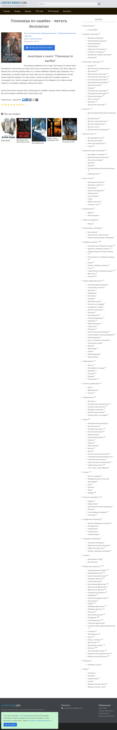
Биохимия (91, 296)
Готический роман (94, 581)
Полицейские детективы (97, 93)
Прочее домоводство (96, 190)
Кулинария (92, 188)
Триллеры (91, 102)
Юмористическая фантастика (98, 653)
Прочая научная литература (98, 332)
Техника (86, 555)
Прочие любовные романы (98, 265)
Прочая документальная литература (101, 168)
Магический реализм (96, 437)
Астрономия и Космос (96, 287)
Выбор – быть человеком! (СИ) (53, 139)
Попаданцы (92, 617)
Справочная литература (92, 519)
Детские (86, 109)
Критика (91, 163)
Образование (88, 361)
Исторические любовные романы (42, 33)
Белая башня (5, 140)
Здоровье (91, 371)
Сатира (90, 681)
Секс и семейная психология (98, 340)
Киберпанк (92, 595)
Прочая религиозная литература (100, 507)
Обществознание (94, 323)
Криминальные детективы (97, 82)
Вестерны (91, 401)
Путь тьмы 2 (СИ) (68, 141)
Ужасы (90, 637)
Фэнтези (28, 36)
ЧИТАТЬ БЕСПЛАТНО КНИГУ (41, 47)
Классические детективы (97, 80)
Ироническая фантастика (97, 587)
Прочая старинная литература (99, 551)
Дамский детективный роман (98, 68)
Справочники (92, 532)
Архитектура (92, 562)
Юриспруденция (94, 354)
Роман (90, 451)
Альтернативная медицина (97, 285)
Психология (92, 379)
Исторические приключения (98, 404)
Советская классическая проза (99, 462)
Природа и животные (96, 409)
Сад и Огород (93, 196)
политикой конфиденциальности (40, 720)
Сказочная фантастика (96, 623)
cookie (21, 715)
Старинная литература (91, 539)
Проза (85, 419)
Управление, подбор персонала (99, 55)
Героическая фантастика (97, 576)
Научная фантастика (95, 615)
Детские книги (88, 134)
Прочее (86, 472)
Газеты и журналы (94, 476)
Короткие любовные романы (98, 249)
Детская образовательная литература (102, 113)
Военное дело (88, 26)
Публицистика (93, 174)
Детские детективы (95, 141)
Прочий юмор (93, 678)
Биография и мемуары (96, 368)
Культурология (93, 315)
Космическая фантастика (97, 598)
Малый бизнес (93, 46)
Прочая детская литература (98, 129)
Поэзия (90, 393)
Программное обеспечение (98, 235)
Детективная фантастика (97, 584)
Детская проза (93, 118)
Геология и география (96, 304)
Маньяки (91, 88)
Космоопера (92, 601)
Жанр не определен (90, 220)
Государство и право (95, 307)
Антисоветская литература (97, 423)
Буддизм (91, 501)
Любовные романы (90, 242)
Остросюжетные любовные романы (101, 257)
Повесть (91, 443)
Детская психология (95, 310)
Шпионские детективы (96, 105)
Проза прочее (93, 446)
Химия (90, 351)
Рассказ (90, 448)
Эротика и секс (93, 204)
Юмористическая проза (96, 684)
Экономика (92, 57)
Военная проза (93, 426)
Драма (90, 213)
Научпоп (91, 165)
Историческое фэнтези (96, 592)
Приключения (88, 397)
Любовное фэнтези (95, 609)
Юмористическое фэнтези (97, 656)
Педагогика (92, 326)
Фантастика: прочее (95, 645)
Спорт (90, 199)
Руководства (92, 529)
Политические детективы (97, 91)
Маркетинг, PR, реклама (96, 49)
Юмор (85, 669)
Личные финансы (94, 43)
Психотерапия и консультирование (101, 335)
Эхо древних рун (38, 143)
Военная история (94, 301)
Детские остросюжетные (97, 121)
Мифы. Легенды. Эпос (96, 548)
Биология (91, 290)
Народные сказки (94, 665)
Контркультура (93, 434)
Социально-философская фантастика (101, 626)
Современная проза (95, 465)
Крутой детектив (94, 85)
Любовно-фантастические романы (100, 251)
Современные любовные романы (100, 271)
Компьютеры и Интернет (92, 228)
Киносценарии (93, 215)
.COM (14, 2)
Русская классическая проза (98, 454)
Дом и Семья (88, 178)
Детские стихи (93, 127)
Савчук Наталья (35, 39)
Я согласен (11, 724)
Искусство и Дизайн (95, 160)
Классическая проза (95, 432)
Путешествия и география (97, 415)
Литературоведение (95, 318)
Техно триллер (93, 99)
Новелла (91, 440)
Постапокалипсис (94, 620)
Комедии (91, 676)
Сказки (90, 146)
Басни (90, 387)
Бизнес (90, 365)
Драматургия (88, 209)
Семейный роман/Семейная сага (100, 457)
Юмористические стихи (96, 687)
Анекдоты (91, 673)
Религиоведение (94, 337)
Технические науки (95, 343)
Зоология (91, 312)
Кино (90, 484)
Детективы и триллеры (91, 62)
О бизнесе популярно (96, 52)
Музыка (90, 487)
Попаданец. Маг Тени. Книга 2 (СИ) (22, 141)
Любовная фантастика (67, 33)
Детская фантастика (95, 138)
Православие (92, 504)
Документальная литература (93, 150)
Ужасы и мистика (94, 640)
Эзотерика (92, 515)
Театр (90, 490)
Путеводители (93, 526)
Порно (90, 262)
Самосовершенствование (97, 512)
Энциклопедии (93, 534)
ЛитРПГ (90, 604)
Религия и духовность (91, 497)
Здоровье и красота (95, 185)
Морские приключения (96, 407)
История (91, 373)
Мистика (91, 612)
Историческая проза (95, 429)
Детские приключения (96, 124)
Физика (90, 346)
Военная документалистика (98, 157)
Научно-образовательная (92, 281)
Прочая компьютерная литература (100, 237)
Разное (90, 224)
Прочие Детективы (95, 96)
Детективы (92, 71)
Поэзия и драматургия (91, 383)
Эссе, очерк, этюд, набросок (98, 468)
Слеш (90, 268)
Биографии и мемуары (96, 154)
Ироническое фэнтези (96, 590)
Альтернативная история (97, 570)
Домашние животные (96, 182)
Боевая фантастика (95, 573)
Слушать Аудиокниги (106, 711)
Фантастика (92, 642)
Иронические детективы (97, 74)
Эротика (91, 276)
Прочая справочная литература (99, 523)
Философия (92, 348)
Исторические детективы (97, 77)
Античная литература (95, 543)
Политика (91, 329)
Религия (91, 509)
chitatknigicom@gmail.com (73, 708)
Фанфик (91, 493)
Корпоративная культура (97, 41)
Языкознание (93, 357)
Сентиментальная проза (97, 459)
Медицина (91, 321)
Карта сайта (103, 708)
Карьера (91, 376)
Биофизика (92, 293)
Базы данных (92, 232)
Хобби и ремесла (94, 202)
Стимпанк (91, 631)
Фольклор (87, 661)
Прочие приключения (96, 412)
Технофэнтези (93, 634)
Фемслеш (91, 274)
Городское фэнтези (95, 579)
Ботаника (91, 299)
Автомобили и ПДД (95, 559)
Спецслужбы (92, 30)
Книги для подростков (96, 143)
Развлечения (92, 193)
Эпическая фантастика (96, 651)
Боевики (91, 66)
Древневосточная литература (99, 545)
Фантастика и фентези (91, 566)
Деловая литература (90, 34)
